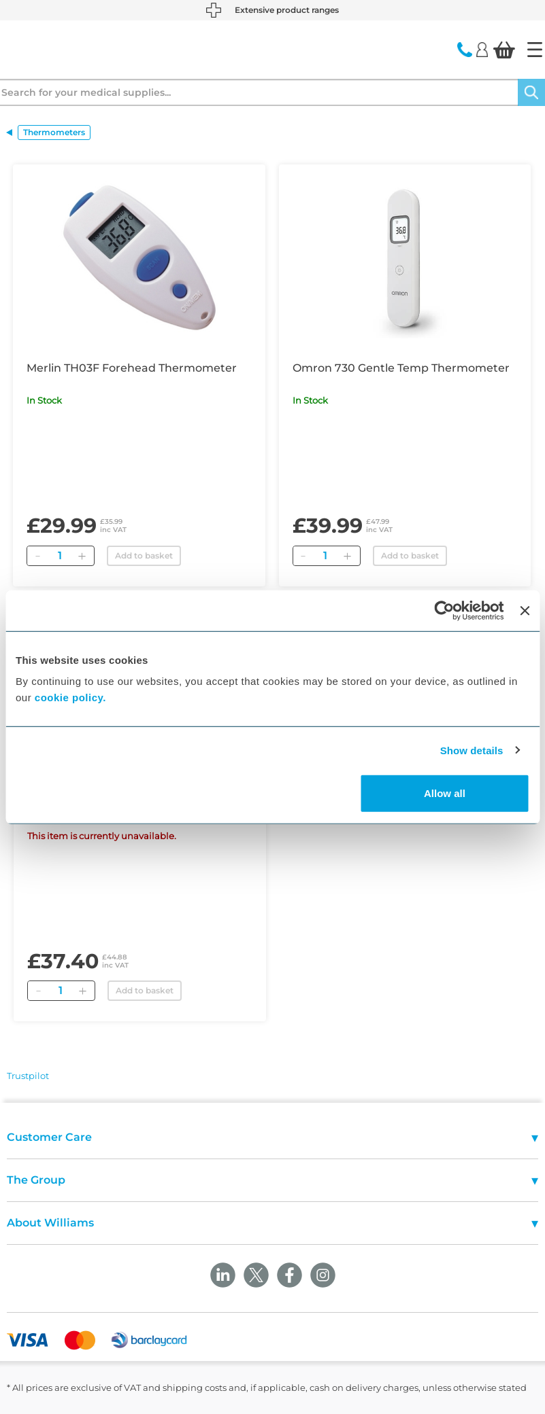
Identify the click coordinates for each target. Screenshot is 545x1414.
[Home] (535, 49)
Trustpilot (28, 1075)
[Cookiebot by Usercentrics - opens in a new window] (444, 610)
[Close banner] (524, 610)
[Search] (531, 92)
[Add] (81, 555)
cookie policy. (70, 697)
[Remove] (37, 555)
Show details (471, 750)
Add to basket (144, 555)
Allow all (444, 793)
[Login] (482, 49)
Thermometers (54, 132)
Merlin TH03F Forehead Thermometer (132, 367)
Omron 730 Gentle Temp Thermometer (401, 367)
